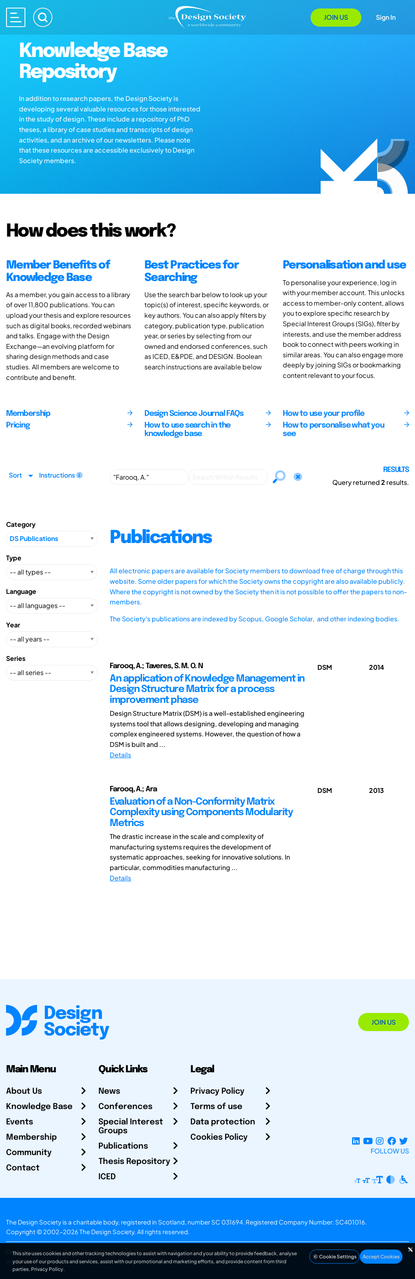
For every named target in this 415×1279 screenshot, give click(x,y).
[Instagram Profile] (379, 1141)
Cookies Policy (219, 1137)
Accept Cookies (381, 1257)
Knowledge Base (39, 1107)
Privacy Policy (217, 1091)
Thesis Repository (134, 1161)
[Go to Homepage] (207, 17)
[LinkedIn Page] (355, 1141)
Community (29, 1153)
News (109, 1091)
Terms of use (216, 1107)
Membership (31, 1137)
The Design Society (106, 1231)
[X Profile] (403, 1141)
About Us (24, 1091)
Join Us (336, 17)
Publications (123, 1146)
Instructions (61, 475)
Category (20, 524)
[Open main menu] (15, 17)
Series (15, 658)
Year (13, 625)
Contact (23, 1168)
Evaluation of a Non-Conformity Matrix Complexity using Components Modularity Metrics (201, 812)
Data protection (222, 1122)
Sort (15, 475)
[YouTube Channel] (367, 1141)
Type (13, 558)
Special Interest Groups (130, 1126)
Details (120, 755)
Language (21, 591)
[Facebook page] (391, 1141)
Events (19, 1122)
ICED (107, 1177)
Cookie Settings (334, 1257)
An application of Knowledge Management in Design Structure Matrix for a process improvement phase (207, 689)
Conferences (125, 1107)
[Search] (42, 17)
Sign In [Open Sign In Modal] (386, 17)
